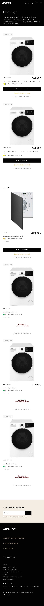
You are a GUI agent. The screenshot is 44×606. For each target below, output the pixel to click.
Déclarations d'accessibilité (12, 577)
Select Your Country (8, 557)
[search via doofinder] (26, 2)
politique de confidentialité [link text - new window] (19, 517)
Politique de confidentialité (12, 572)
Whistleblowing (8, 579)
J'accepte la (16, 517)
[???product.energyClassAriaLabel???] (5, 83)
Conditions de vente (9, 567)
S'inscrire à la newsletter (13, 507)
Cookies (5, 574)
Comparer (7, 241)
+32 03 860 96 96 (10, 592)
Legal (5, 564)
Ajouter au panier (22, 88)
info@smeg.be (7, 594)
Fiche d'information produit (15, 83)
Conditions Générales (10, 569)
